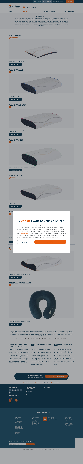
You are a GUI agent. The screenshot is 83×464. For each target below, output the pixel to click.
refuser (24, 242)
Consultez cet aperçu (25, 233)
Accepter (50, 242)
